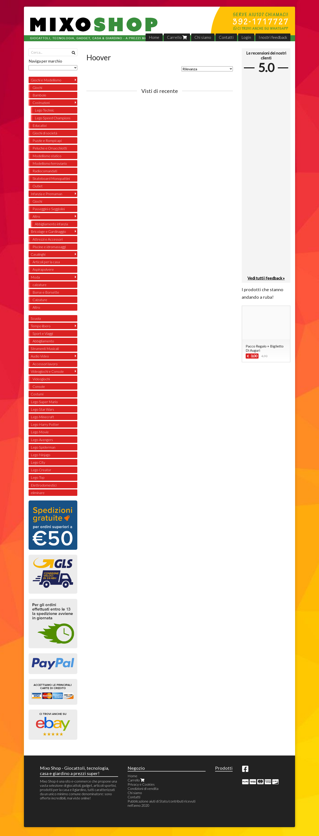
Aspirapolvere (43, 269)
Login (246, 37)
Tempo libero (41, 326)
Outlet (38, 186)
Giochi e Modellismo (46, 80)
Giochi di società (45, 133)
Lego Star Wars (42, 409)
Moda (35, 277)
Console (39, 386)
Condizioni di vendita (143, 788)
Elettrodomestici (43, 485)
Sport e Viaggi (43, 333)
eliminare (38, 493)
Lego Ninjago (40, 455)
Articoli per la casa (46, 262)
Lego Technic (44, 110)
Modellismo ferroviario (50, 163)
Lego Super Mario (44, 402)
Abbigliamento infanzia (51, 224)
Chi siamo (203, 37)
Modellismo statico (47, 156)
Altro (36, 216)
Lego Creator (41, 470)
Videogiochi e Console (47, 371)
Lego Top (38, 477)
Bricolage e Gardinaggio (48, 231)
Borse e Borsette (46, 292)
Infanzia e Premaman (46, 194)
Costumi (37, 394)
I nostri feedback (273, 37)
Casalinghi (38, 254)
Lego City (38, 462)
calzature (40, 285)
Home (154, 37)
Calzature (40, 300)
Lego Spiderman (43, 447)
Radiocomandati (45, 171)
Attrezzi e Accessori (48, 239)
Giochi (37, 87)
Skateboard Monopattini (51, 178)
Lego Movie (40, 432)
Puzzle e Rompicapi (47, 140)
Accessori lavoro (45, 364)
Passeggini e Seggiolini (49, 209)
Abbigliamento (43, 341)
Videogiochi (41, 379)
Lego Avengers (42, 440)
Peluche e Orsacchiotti (50, 148)
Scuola (36, 318)
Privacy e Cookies (141, 784)
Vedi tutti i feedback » (266, 278)
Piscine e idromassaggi (49, 247)
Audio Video (40, 356)
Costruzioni (41, 102)
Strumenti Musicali (45, 348)
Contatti (226, 37)
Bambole (39, 95)
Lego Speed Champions (52, 118)
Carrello (177, 37)
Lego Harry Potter (45, 424)
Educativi (40, 125)
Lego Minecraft (42, 417)
